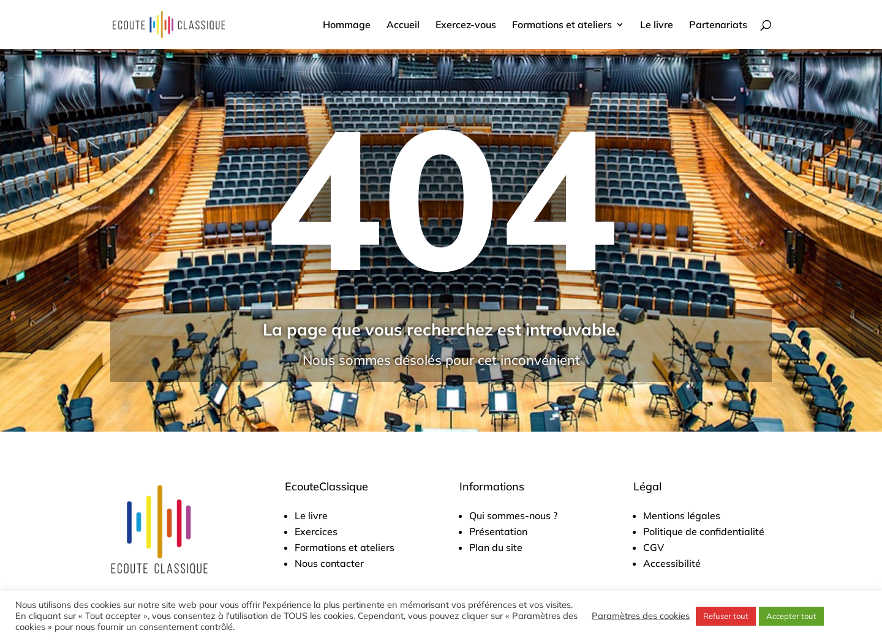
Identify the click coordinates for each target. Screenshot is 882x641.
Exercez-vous (465, 25)
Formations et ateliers (562, 25)
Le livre (656, 25)
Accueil (403, 25)
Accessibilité (672, 563)
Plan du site (495, 547)
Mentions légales (681, 515)
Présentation (498, 531)
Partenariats (718, 25)
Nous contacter (329, 563)
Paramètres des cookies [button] (641, 615)
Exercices (316, 531)
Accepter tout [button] (791, 616)
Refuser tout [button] (725, 616)
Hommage (347, 25)
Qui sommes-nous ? (513, 515)
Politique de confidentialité (703, 531)
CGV (653, 547)
